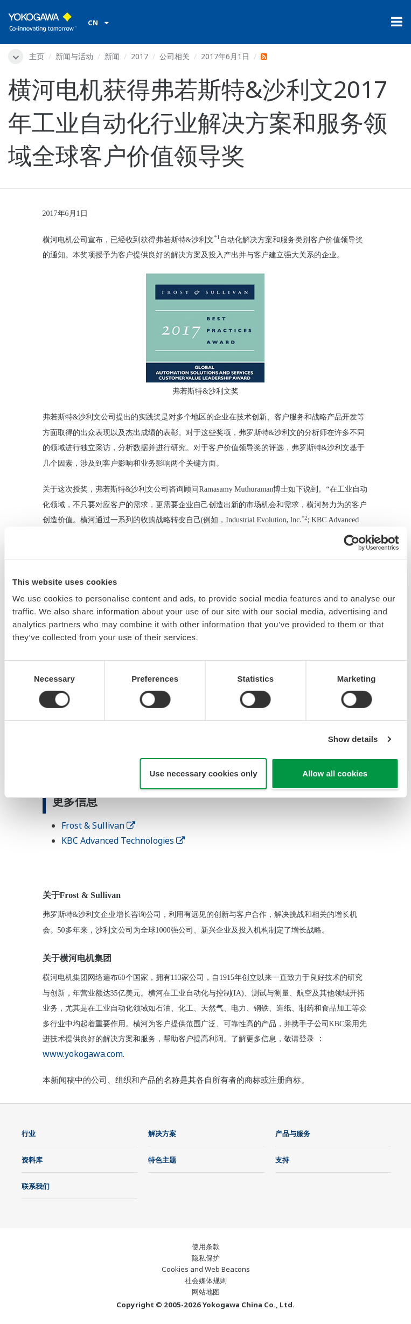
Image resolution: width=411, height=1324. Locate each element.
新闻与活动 (74, 56)
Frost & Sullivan (98, 825)
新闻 (112, 56)
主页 (36, 56)
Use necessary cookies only (203, 773)
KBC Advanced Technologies (123, 840)
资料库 (32, 1160)
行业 (29, 1133)
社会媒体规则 (206, 1280)
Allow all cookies (334, 773)
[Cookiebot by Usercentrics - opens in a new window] (351, 542)
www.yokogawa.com (83, 1054)
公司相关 (174, 56)
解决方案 (162, 1133)
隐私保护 (206, 1258)
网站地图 (206, 1292)
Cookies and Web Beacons (206, 1269)
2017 (139, 56)
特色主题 (162, 1160)
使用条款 (206, 1246)
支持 (282, 1160)
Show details (353, 739)
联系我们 (36, 1186)
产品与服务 (292, 1133)
